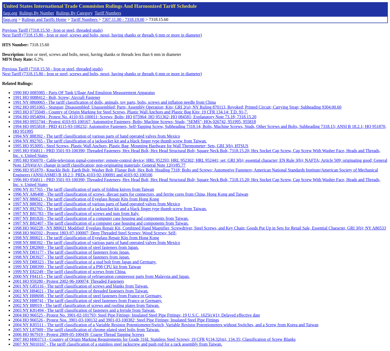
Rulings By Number (36, 13)
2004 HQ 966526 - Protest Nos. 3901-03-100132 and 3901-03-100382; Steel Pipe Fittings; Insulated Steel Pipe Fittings (116, 320)
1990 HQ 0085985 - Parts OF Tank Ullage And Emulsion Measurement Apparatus (84, 92)
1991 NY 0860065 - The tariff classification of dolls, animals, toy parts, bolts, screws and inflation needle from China (114, 102)
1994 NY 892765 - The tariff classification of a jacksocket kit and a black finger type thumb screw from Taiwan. (110, 141)
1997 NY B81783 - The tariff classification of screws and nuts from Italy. (76, 213)
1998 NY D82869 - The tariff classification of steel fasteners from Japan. (76, 247)
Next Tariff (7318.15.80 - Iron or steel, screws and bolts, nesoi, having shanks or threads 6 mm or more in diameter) (102, 35)
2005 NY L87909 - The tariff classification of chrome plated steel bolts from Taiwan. (86, 329)
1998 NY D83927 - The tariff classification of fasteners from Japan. (71, 257)
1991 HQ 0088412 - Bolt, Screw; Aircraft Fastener (56, 97)
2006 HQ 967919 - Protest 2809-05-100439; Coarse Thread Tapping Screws (78, 334)
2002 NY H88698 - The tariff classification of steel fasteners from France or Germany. (87, 295)
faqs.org (10, 13)
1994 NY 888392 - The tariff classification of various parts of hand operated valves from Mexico (96, 136)
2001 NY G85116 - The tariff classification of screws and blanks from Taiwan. (80, 286)
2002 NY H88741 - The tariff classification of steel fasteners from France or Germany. (87, 300)
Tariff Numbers (108, 13)
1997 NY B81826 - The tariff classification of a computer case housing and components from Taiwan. (101, 218)
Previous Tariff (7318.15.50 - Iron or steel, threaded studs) (52, 30)
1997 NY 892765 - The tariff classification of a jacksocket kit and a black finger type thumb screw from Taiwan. (110, 208)
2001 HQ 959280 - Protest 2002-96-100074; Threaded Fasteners (68, 281)
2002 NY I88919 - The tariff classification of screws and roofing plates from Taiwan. (86, 305)
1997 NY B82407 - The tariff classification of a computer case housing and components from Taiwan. (101, 223)
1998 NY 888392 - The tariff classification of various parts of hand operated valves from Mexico (96, 242)
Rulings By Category (74, 13)
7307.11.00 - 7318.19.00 (123, 19)
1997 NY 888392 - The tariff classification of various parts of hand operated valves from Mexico (96, 204)
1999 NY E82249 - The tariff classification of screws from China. (69, 271)
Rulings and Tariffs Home (44, 19)
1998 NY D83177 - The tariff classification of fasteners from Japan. (71, 252)
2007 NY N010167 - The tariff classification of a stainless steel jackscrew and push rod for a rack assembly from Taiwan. (117, 344)
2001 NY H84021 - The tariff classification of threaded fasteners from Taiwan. (80, 291)
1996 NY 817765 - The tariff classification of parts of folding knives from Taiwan (83, 189)
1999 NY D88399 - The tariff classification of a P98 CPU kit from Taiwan (77, 266)
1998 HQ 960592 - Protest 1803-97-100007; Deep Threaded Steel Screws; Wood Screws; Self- (95, 233)
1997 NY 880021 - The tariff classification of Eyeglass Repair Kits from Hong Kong (86, 199)
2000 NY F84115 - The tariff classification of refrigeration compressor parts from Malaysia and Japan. (101, 276)
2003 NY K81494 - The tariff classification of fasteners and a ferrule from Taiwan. (84, 310)
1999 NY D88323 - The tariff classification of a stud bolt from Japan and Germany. (84, 262)
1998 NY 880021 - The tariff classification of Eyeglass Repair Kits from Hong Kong (86, 237)
